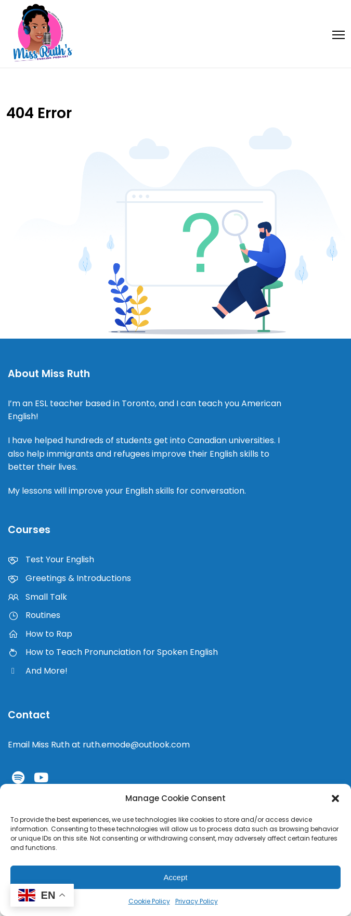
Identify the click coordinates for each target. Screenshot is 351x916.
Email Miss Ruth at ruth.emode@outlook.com (99, 745)
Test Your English (51, 559)
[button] (335, 798)
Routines (34, 615)
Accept (176, 877)
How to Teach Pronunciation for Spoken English (113, 652)
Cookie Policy (149, 901)
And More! (38, 671)
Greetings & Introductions (69, 578)
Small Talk (37, 597)
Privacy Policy (196, 901)
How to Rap (40, 634)
